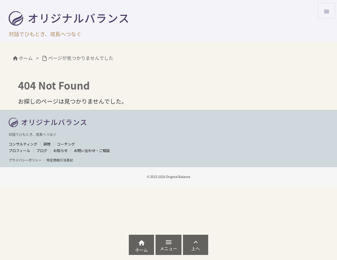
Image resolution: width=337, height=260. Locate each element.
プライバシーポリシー (25, 159)
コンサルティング (23, 144)
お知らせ (60, 150)
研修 (47, 144)
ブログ (41, 150)
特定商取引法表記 (60, 159)
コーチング (66, 144)
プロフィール (19, 150)
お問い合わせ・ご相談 (92, 150)
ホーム (26, 58)
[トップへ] (48, 122)
